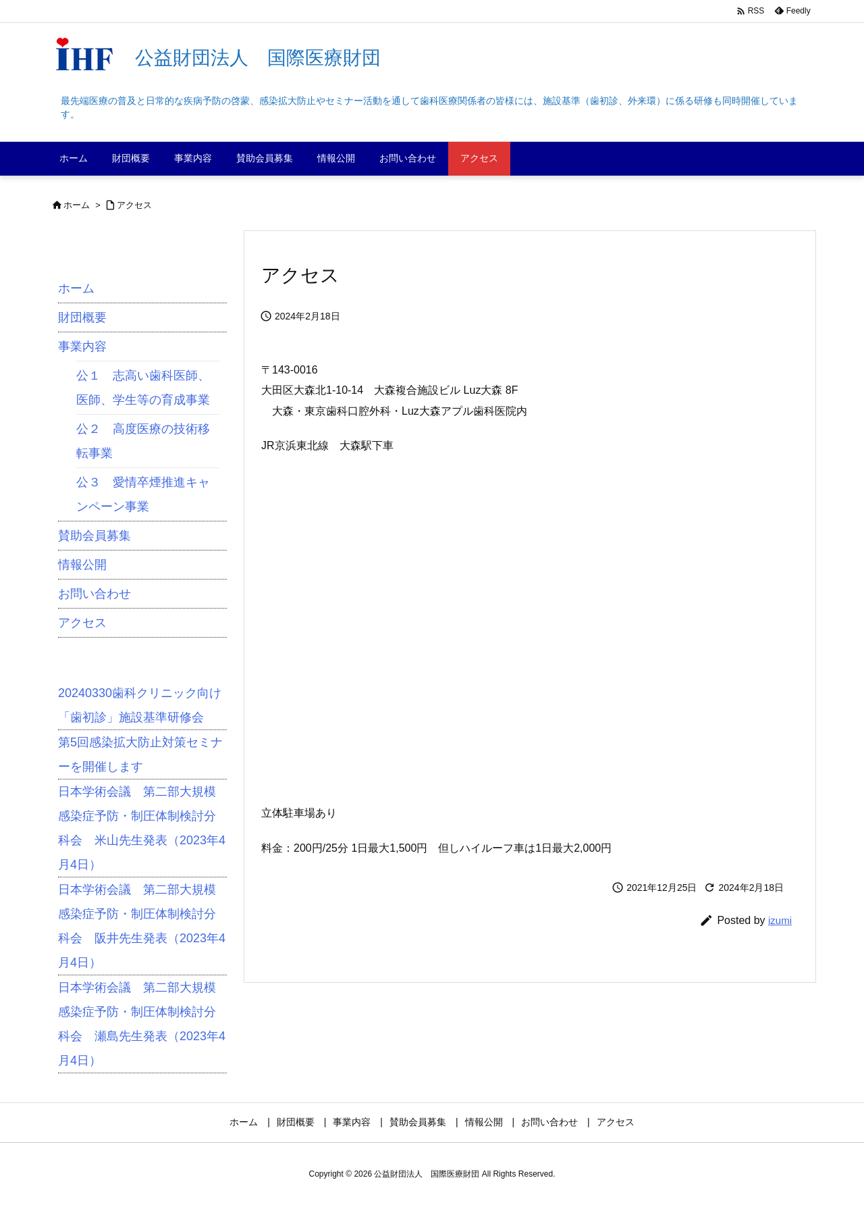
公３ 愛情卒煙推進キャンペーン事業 (143, 494)
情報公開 (82, 564)
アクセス (134, 205)
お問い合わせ (94, 593)
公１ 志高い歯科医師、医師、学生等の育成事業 (143, 388)
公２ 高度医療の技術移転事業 (143, 441)
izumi (780, 920)
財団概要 (82, 317)
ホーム (76, 205)
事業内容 (82, 346)
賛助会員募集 (94, 535)
